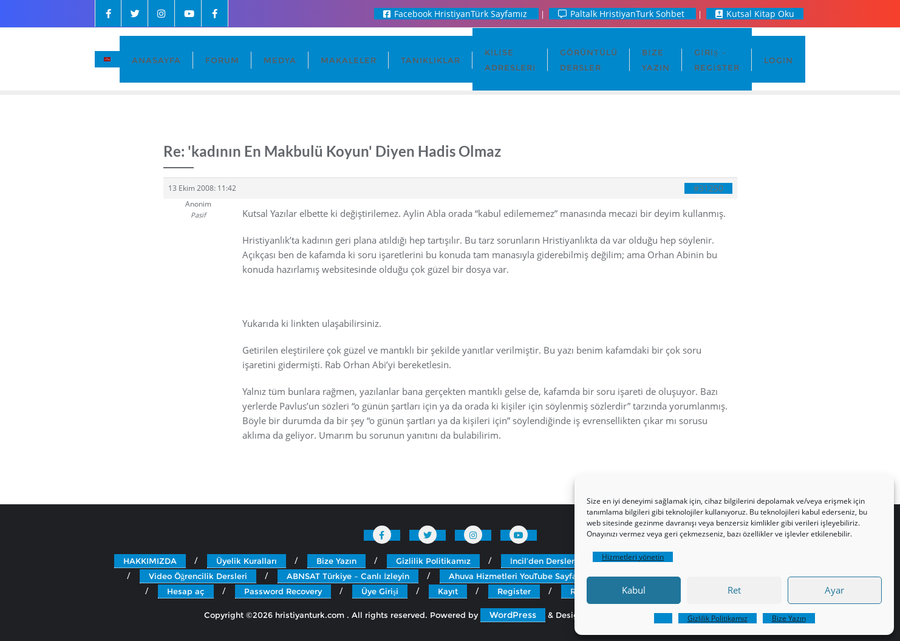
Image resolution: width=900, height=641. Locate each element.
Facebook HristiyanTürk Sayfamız (456, 13)
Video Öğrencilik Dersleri (198, 576)
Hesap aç (186, 591)
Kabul (634, 590)
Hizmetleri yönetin (633, 557)
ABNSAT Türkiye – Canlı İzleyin (348, 576)
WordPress (512, 614)
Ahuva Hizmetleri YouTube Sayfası (516, 576)
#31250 (708, 188)
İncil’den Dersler (542, 561)
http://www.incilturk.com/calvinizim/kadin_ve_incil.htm (353, 296)
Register (514, 591)
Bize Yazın (789, 618)
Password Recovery (283, 591)
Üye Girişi (379, 591)
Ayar (834, 590)
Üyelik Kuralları (246, 561)
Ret (734, 590)
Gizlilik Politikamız (717, 618)
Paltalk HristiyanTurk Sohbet (622, 13)
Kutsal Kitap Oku (754, 13)
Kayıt (448, 591)
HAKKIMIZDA (150, 561)
